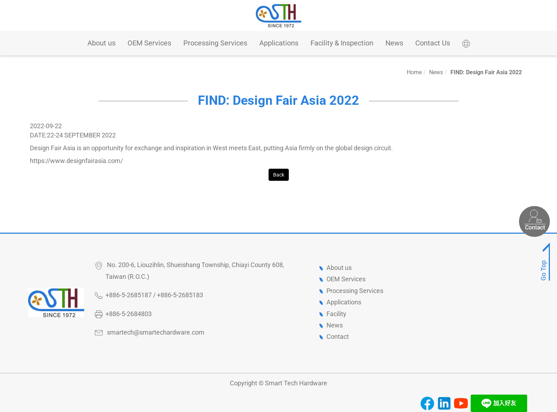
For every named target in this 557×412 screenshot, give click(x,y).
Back (278, 175)
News (394, 43)
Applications (278, 43)
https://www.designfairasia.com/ (76, 160)
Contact (337, 336)
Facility (336, 314)
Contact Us (432, 43)
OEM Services (149, 43)
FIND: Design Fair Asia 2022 (486, 72)
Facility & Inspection (341, 43)
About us (101, 43)
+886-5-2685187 (129, 295)
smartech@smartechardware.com (155, 332)
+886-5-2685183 (180, 295)
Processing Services (215, 43)
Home (414, 72)
